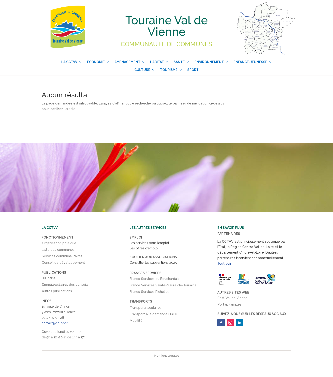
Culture (142, 70)
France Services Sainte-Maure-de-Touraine (163, 286)
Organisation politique (59, 244)
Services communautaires (62, 257)
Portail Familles (229, 305)
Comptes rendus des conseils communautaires (65, 285)
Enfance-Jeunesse (250, 62)
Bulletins (48, 279)
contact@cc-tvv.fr (55, 323)
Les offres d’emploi (144, 248)
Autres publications (57, 292)
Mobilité (136, 321)
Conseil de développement (63, 263)
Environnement (209, 62)
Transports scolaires (145, 309)
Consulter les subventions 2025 (153, 262)
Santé (179, 62)
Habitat (157, 62)
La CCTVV (69, 62)
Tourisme (169, 70)
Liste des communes (58, 250)
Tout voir (224, 263)
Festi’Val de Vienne (232, 299)
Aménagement (127, 62)
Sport (193, 70)
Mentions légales (166, 355)
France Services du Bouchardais (154, 280)
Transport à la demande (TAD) (153, 315)
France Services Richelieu (150, 293)
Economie (96, 62)
